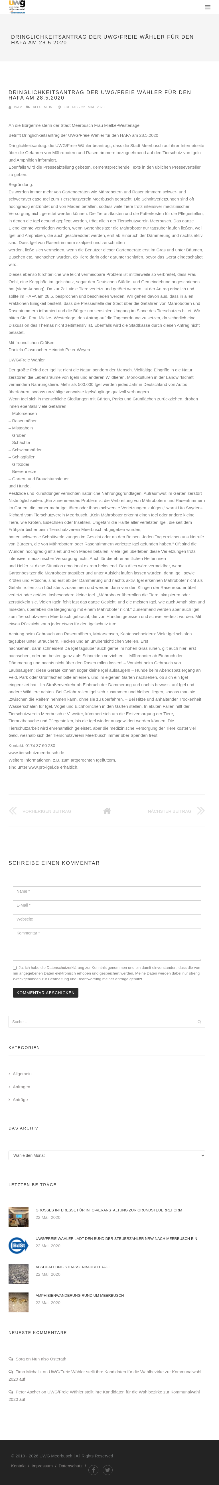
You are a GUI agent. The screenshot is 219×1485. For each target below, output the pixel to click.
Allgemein (42, 107)
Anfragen (21, 1086)
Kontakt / (21, 1465)
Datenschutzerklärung (65, 967)
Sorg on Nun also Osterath (41, 1358)
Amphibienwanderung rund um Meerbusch (80, 1295)
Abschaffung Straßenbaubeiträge (73, 1267)
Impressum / (45, 1465)
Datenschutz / (73, 1465)
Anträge (20, 1099)
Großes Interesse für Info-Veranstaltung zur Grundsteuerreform (109, 1210)
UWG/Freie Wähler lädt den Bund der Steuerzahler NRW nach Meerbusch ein (116, 1238)
